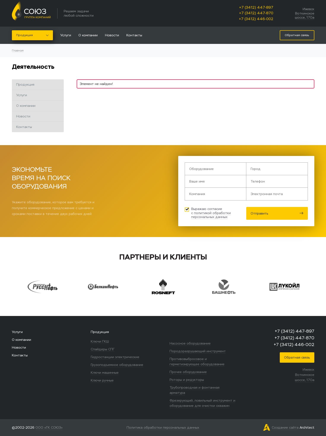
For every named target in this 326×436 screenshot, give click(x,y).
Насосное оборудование (190, 343)
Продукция (32, 35)
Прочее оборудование (188, 372)
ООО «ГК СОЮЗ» (49, 427)
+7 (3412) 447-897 (256, 7)
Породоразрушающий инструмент (198, 351)
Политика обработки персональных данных (163, 427)
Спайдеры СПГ (102, 349)
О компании (88, 35)
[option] (50, 286)
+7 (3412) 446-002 (256, 19)
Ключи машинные (105, 372)
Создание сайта (285, 427)
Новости (112, 35)
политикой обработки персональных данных (211, 215)
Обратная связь (297, 357)
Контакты (134, 35)
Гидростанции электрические (115, 357)
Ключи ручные (102, 380)
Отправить (277, 213)
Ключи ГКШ (100, 341)
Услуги (65, 35)
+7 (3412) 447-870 (256, 13)
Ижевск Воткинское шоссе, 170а (304, 13)
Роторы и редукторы (187, 380)
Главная (18, 50)
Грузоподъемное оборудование (117, 365)
